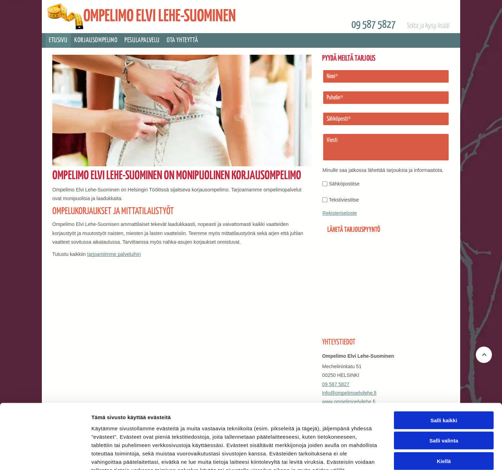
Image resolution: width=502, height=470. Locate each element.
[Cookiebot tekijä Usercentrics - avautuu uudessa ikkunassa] (45, 456)
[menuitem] (58, 40)
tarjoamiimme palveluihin (114, 254)
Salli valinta (443, 399)
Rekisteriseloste (339, 213)
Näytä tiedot (373, 456)
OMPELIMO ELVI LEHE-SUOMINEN (159, 16)
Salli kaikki (444, 378)
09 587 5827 (373, 25)
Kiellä (444, 419)
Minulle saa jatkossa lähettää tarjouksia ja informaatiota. (382, 170)
